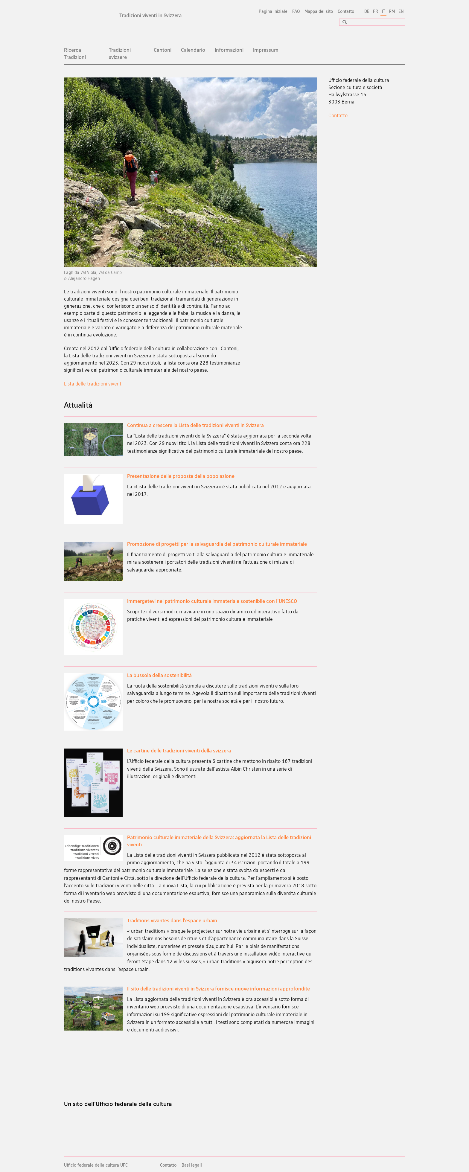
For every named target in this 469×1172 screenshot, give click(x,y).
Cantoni (162, 50)
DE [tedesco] (366, 11)
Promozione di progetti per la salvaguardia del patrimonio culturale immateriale (217, 544)
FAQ (296, 11)
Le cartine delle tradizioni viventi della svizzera (179, 750)
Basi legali (192, 1165)
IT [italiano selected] (383, 11)
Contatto (346, 11)
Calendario (193, 50)
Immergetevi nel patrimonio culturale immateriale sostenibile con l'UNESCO (212, 601)
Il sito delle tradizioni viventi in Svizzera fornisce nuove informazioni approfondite (218, 988)
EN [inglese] (401, 11)
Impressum (265, 50)
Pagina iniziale (273, 11)
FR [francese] (375, 11)
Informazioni (229, 50)
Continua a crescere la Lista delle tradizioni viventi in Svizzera (195, 425)
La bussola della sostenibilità (159, 675)
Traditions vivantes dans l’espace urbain (172, 920)
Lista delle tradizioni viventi (93, 384)
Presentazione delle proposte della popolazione (180, 476)
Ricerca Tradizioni (75, 53)
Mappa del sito (318, 11)
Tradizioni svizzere (120, 53)
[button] (342, 22)
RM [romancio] (392, 11)
